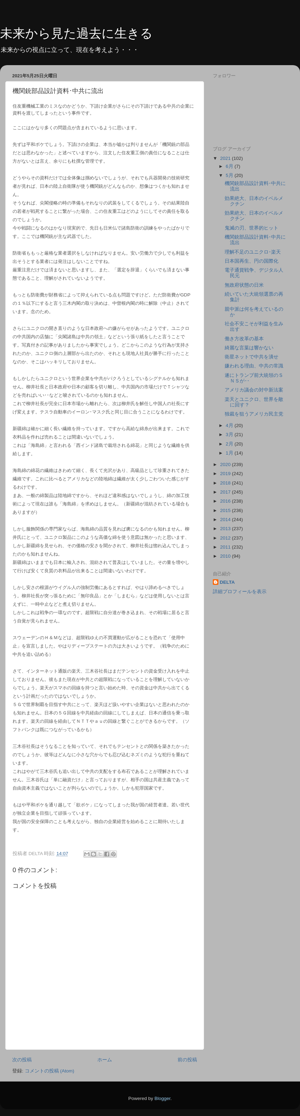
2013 (226, 528)
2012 (226, 538)
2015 (226, 510)
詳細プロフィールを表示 (240, 591)
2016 (226, 501)
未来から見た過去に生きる (76, 33)
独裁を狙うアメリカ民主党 (254, 414)
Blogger (163, 1098)
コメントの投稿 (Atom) (49, 1071)
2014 (226, 519)
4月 (230, 425)
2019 (226, 473)
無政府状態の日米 (244, 285)
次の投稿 (22, 1059)
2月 (230, 444)
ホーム (104, 1059)
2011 (226, 547)
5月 (230, 175)
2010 (226, 556)
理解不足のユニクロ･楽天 (253, 252)
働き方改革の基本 (244, 338)
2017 (226, 492)
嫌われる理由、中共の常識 (254, 366)
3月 (230, 434)
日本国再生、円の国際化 (251, 261)
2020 (226, 464)
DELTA (227, 582)
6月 (230, 166)
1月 (230, 453)
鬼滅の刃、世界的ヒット (251, 228)
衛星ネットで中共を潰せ (251, 356)
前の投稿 (187, 1059)
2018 (226, 483)
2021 (226, 158)
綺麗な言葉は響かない (249, 347)
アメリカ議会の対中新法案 (254, 390)
